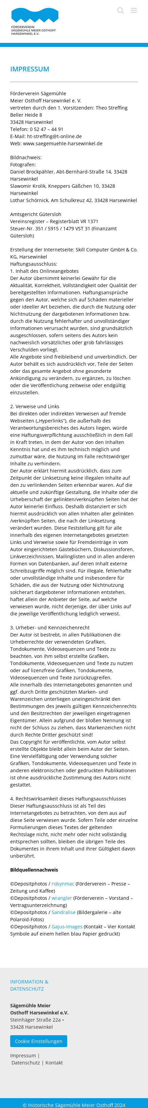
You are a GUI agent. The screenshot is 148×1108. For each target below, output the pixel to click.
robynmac (63, 883)
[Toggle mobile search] (120, 10)
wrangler (62, 898)
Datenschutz (26, 1062)
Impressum (23, 1055)
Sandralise (64, 912)
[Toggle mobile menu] (134, 10)
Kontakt (54, 1062)
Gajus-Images (67, 926)
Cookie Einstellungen (38, 1041)
